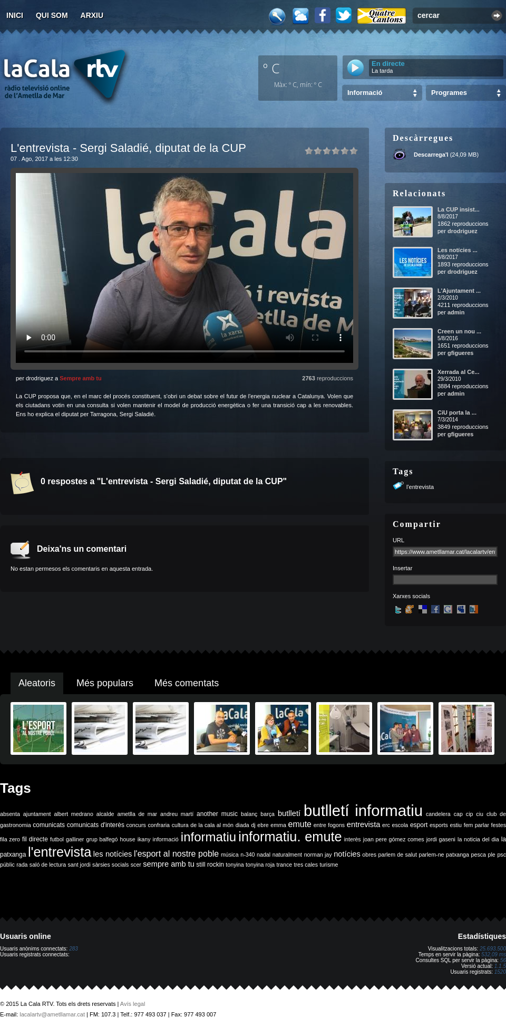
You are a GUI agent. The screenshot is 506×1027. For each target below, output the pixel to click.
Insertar (402, 568)
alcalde (105, 814)
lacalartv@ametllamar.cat (52, 1014)
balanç (249, 814)
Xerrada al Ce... (458, 372)
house (127, 839)
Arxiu (92, 15)
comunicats (49, 825)
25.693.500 (493, 949)
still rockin (210, 864)
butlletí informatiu (363, 810)
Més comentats (186, 683)
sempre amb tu (168, 864)
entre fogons (329, 825)
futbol (57, 839)
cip (469, 814)
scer (136, 864)
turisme (328, 864)
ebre (262, 825)
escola (400, 825)
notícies (347, 854)
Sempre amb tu (80, 378)
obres (369, 854)
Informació (364, 93)
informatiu (208, 837)
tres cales (306, 864)
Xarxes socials (411, 596)
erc (386, 825)
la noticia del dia (478, 839)
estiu (456, 825)
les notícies (112, 854)
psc (501, 854)
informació (166, 839)
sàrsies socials (110, 864)
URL (398, 540)
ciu (479, 814)
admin (455, 312)
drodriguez (462, 231)
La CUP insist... (458, 209)
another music (217, 814)
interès (352, 839)
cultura (180, 825)
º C (271, 68)
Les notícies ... (457, 250)
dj (253, 825)
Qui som (52, 15)
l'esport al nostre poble (176, 853)
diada (242, 825)
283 (73, 949)
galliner (75, 839)
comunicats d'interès (95, 825)
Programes (449, 93)
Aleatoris (36, 683)
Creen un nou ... (459, 331)
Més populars (104, 683)
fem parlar (476, 825)
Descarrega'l (431, 154)
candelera (438, 814)
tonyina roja (260, 864)
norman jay (318, 854)
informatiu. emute (290, 836)
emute (300, 824)
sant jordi (79, 864)
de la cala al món (211, 825)
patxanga (457, 854)
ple (491, 854)
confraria (159, 825)
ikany (144, 839)
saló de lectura (48, 864)
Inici (14, 15)
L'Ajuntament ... (459, 290)
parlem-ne (431, 854)
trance (285, 864)
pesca (478, 854)
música (230, 854)
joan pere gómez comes (393, 839)
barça (267, 814)
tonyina (235, 864)
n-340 (247, 854)
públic (7, 864)
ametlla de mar (137, 814)
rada (21, 864)
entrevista (364, 824)
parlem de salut (397, 854)
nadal (263, 854)
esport (418, 825)
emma (278, 825)
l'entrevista (420, 487)
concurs (136, 825)
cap (458, 814)
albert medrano (73, 814)
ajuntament (37, 814)
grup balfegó (102, 839)
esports (439, 825)
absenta (10, 814)
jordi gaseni (440, 839)
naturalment (287, 854)
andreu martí (176, 814)
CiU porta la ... (456, 412)
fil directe (35, 839)
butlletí (289, 813)
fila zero (10, 839)
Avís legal (132, 1004)
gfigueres (460, 353)
